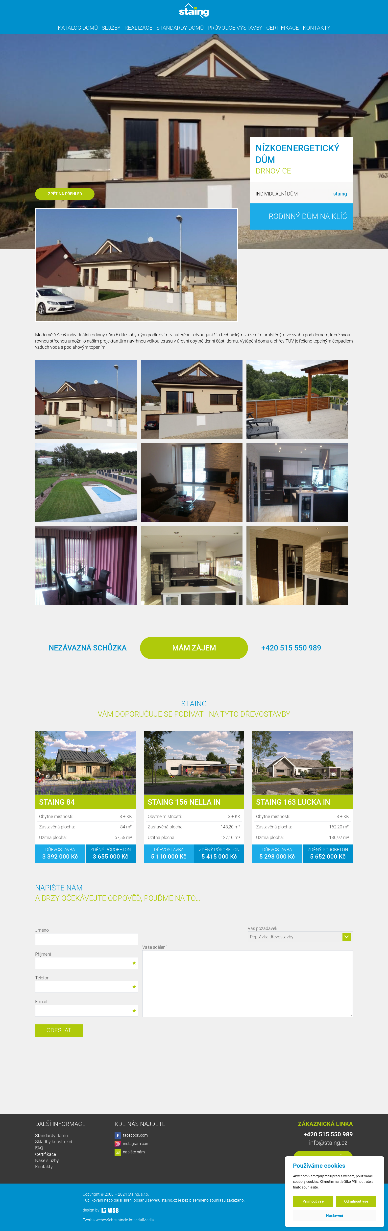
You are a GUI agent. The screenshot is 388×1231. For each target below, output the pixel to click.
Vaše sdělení (247, 981)
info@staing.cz (328, 1142)
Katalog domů (78, 28)
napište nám (130, 1152)
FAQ (39, 1147)
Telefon (86, 984)
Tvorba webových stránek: (106, 1220)
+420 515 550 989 (291, 648)
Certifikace (282, 28)
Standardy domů (180, 28)
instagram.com (132, 1144)
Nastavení (334, 1215)
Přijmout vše (313, 1201)
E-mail (86, 1007)
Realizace (138, 28)
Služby (111, 28)
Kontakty (316, 28)
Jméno (86, 936)
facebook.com (131, 1135)
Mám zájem (194, 648)
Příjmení (86, 960)
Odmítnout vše (356, 1201)
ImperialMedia (141, 1220)
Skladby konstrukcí (53, 1141)
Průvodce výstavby (235, 28)
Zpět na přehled (65, 194)
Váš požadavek (300, 934)
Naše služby (47, 1160)
